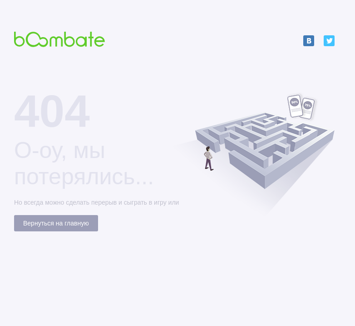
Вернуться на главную (56, 223)
